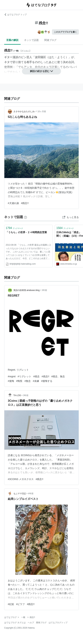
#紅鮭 (11, 604)
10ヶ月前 (41, 111)
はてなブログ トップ (15, 14)
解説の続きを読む (41, 71)
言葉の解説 (12, 40)
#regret (12, 376)
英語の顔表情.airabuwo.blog (26, 290)
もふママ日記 (19, 493)
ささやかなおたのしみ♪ (24, 111)
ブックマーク (14, 227)
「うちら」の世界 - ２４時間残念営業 (26, 232)
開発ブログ (41, 622)
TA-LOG (17, 395)
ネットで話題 (31, 40)
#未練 (36, 381)
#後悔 (11, 381)
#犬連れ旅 (13, 203)
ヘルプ (31, 622)
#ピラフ (20, 604)
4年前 (30, 493)
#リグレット (24, 376)
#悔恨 (19, 381)
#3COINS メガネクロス (21, 479)
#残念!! (25, 203)
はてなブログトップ (58, 622)
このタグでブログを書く (65, 32)
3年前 (44, 290)
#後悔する (46, 381)
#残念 (36, 376)
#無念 (27, 381)
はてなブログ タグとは (15, 622)
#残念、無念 (58, 376)
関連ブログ (50, 40)
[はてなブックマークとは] (25, 217)
